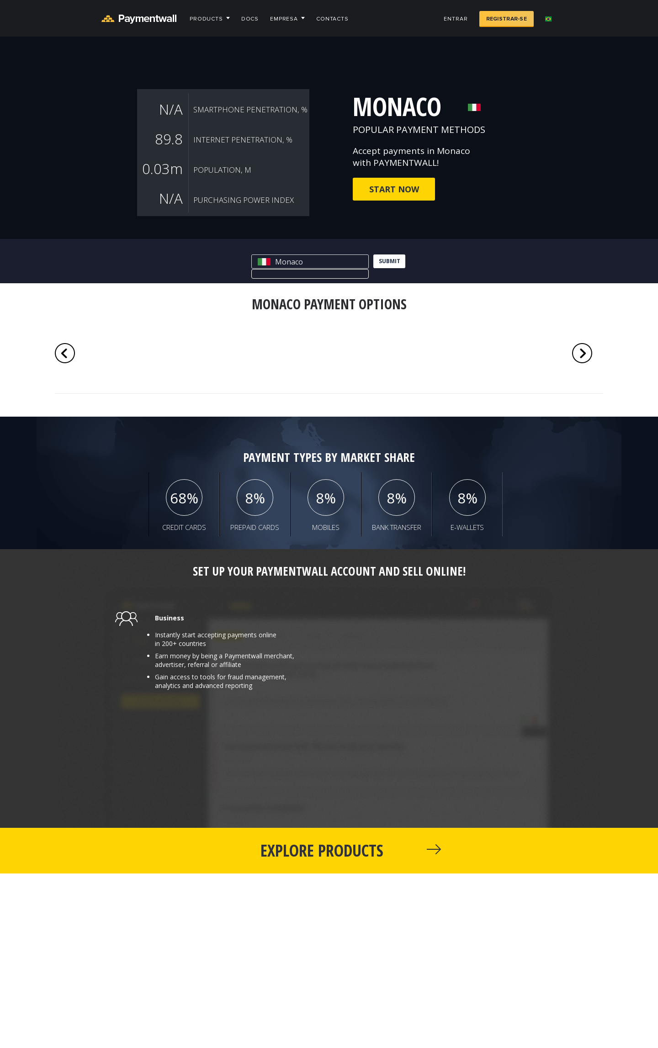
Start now (394, 189)
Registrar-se (506, 19)
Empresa (284, 19)
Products (206, 19)
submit (389, 261)
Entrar (455, 19)
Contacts (332, 19)
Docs (250, 19)
